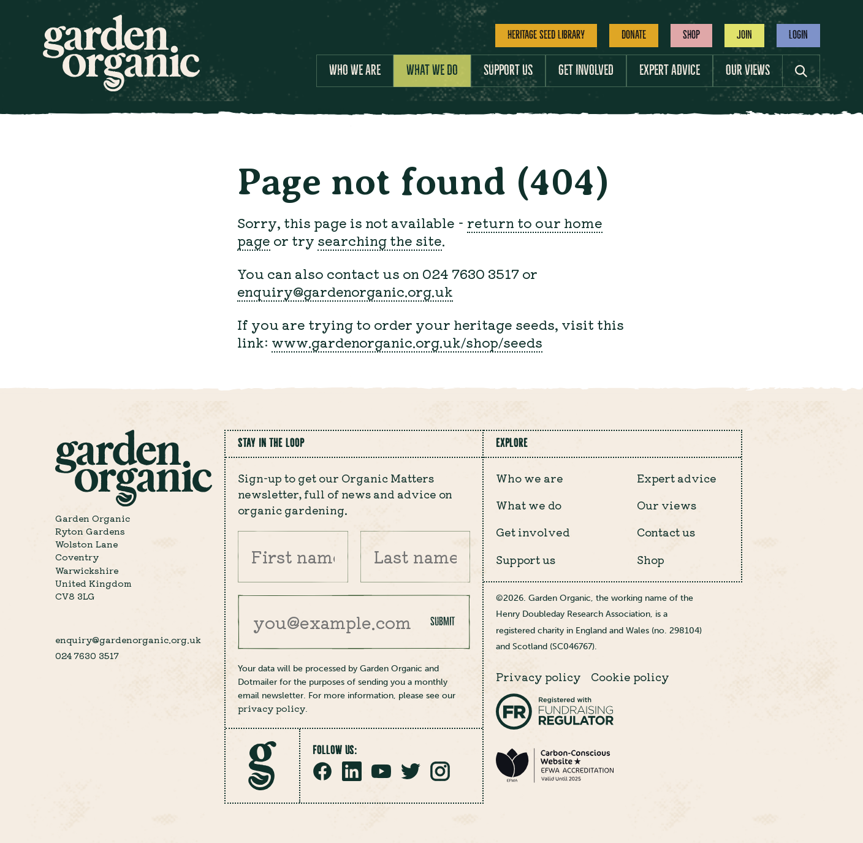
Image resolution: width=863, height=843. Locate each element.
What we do (432, 70)
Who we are (355, 70)
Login (798, 35)
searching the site (379, 240)
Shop (691, 35)
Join (744, 35)
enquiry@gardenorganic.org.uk (345, 290)
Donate (634, 35)
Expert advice (669, 70)
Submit (442, 621)
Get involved (586, 70)
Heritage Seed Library (546, 35)
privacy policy (271, 708)
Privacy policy (538, 676)
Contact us (666, 532)
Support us (508, 70)
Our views (748, 70)
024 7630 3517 (87, 655)
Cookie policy (630, 676)
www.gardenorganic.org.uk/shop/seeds (407, 341)
